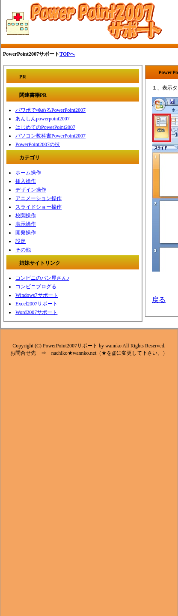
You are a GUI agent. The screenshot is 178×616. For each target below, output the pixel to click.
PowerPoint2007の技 (37, 144)
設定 (20, 241)
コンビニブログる (35, 287)
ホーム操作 (28, 173)
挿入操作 (25, 181)
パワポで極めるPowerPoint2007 (50, 110)
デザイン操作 (30, 190)
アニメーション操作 (38, 198)
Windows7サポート (36, 295)
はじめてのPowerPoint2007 (45, 127)
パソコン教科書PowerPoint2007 (50, 136)
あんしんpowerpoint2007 (42, 119)
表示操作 (25, 224)
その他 (23, 250)
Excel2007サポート (36, 304)
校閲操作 (25, 215)
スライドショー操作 (38, 207)
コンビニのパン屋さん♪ (42, 278)
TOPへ (67, 54)
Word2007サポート (36, 312)
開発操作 (25, 233)
